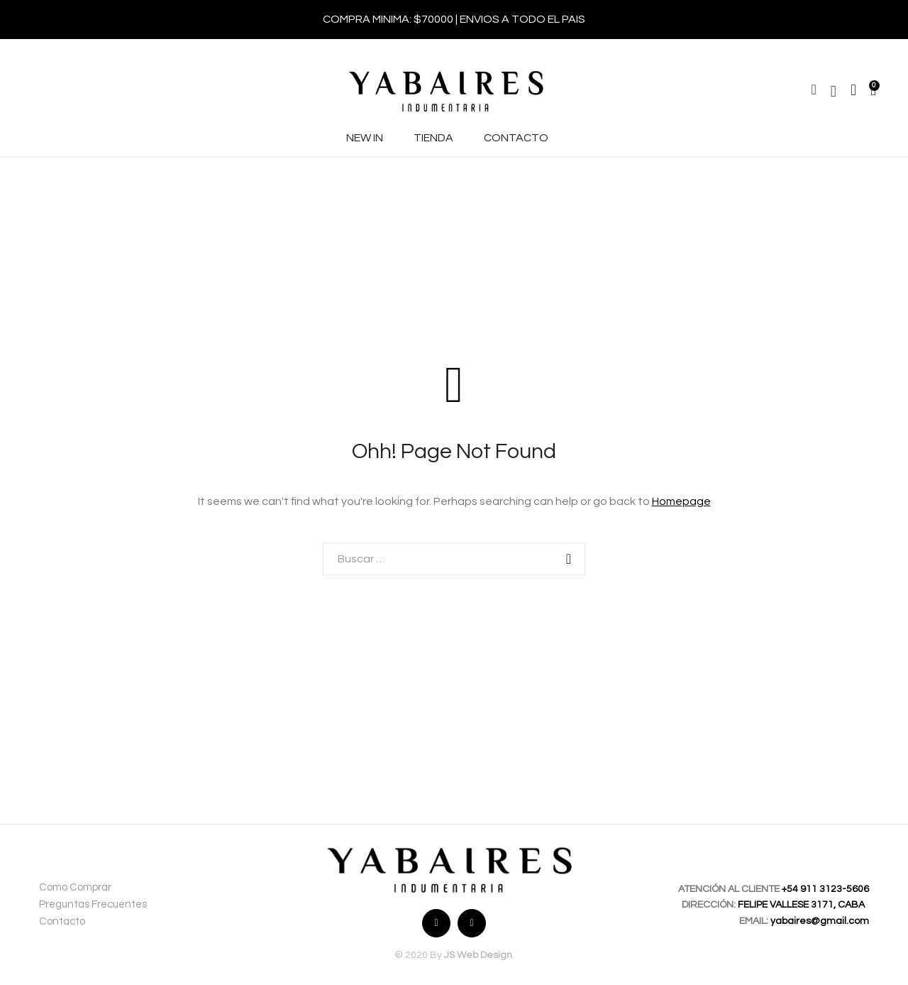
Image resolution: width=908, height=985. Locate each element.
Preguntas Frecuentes (93, 904)
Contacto (62, 921)
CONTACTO (516, 137)
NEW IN (364, 137)
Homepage (681, 501)
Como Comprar (75, 887)
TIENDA (433, 137)
